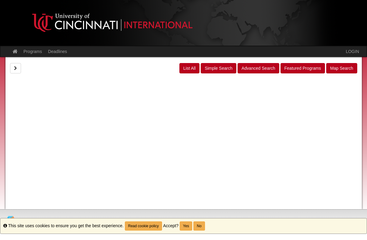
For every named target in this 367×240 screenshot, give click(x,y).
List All (189, 68)
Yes (186, 226)
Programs (32, 51)
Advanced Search (258, 68)
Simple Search (218, 68)
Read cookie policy (143, 226)
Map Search (341, 68)
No (199, 226)
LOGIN (352, 51)
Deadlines (57, 51)
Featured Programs (302, 68)
